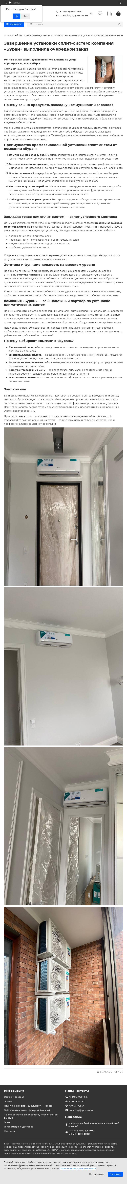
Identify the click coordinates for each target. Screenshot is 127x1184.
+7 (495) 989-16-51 (69, 12)
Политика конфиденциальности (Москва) (28, 1106)
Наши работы (14, 35)
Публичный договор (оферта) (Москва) (27, 1110)
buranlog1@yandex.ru (71, 16)
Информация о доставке (18, 1127)
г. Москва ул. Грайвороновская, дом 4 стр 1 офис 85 (93, 1125)
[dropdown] (6, 3)
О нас (7, 1122)
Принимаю (115, 1174)
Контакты (9, 1131)
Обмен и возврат (14, 1097)
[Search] (78, 25)
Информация (14, 1091)
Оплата (8, 1101)
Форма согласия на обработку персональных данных (31, 1116)
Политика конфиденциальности (78, 1168)
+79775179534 (76, 1101)
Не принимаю (96, 1174)
